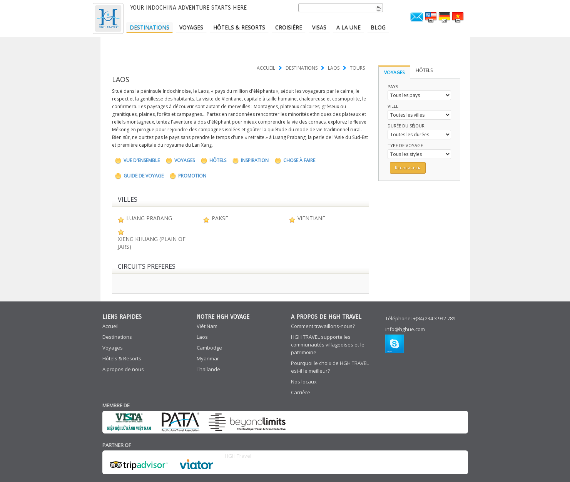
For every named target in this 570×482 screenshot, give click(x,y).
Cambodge (209, 347)
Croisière (288, 27)
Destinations (149, 27)
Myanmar (208, 358)
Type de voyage (405, 145)
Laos (202, 336)
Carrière (300, 392)
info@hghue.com (405, 329)
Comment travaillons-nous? (323, 326)
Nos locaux (304, 381)
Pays (393, 86)
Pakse (220, 218)
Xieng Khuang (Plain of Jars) (152, 242)
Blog (378, 27)
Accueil (266, 68)
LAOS (333, 68)
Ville (393, 106)
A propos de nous (123, 369)
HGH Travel (238, 455)
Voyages (191, 27)
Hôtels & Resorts (239, 27)
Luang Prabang (149, 218)
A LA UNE (348, 27)
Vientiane (311, 218)
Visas (319, 27)
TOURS (357, 68)
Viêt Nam (207, 326)
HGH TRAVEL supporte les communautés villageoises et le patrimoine (327, 344)
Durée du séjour (406, 126)
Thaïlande (208, 369)
